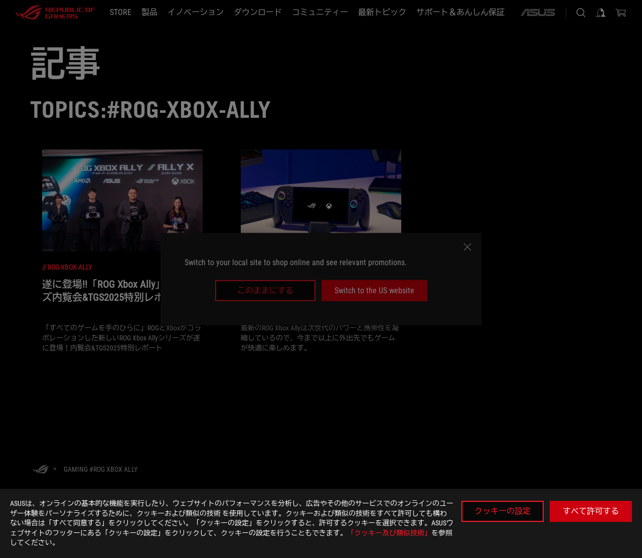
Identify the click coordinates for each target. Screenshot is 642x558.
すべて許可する (591, 511)
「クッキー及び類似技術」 (389, 533)
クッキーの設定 (502, 511)
